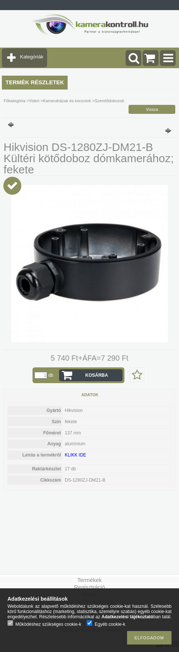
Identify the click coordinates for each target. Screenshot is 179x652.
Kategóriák (31, 57)
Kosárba (96, 375)
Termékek (89, 580)
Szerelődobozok (109, 100)
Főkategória (14, 100)
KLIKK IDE (75, 455)
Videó (34, 100)
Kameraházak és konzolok (67, 100)
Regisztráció (89, 587)
